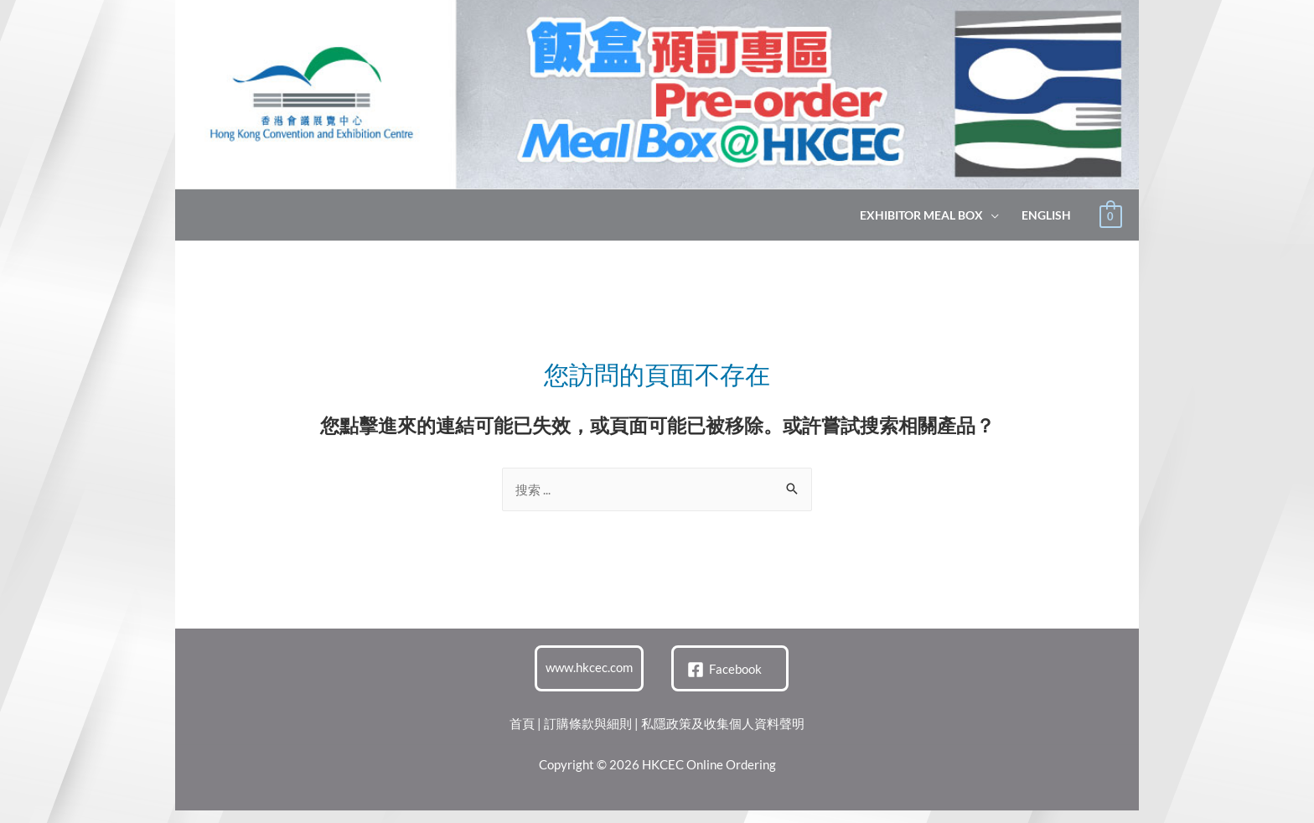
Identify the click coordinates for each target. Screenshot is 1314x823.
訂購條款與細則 (588, 723)
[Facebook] (724, 669)
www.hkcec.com (589, 667)
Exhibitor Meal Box (921, 215)
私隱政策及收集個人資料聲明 (722, 723)
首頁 (522, 723)
